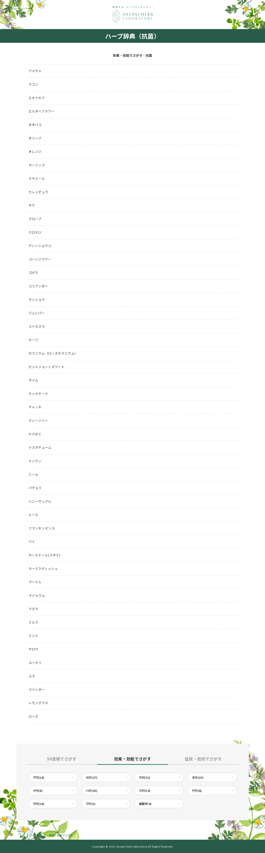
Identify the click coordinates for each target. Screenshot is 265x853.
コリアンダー (38, 286)
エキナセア (37, 97)
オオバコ (35, 124)
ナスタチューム (40, 447)
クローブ (35, 218)
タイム (33, 380)
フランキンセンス (42, 528)
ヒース (33, 514)
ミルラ (33, 622)
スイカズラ (37, 326)
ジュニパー (37, 312)
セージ (33, 339)
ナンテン (35, 460)
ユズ (32, 675)
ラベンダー (37, 689)
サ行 (144, 777)
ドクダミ (35, 434)
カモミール (37, 178)
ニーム (33, 474)
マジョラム (37, 595)
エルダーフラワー (42, 111)
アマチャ (35, 70)
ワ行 (91, 804)
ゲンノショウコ (40, 245)
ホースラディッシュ (43, 568)
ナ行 (38, 790)
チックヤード (38, 393)
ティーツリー (38, 420)
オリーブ (35, 138)
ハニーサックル (40, 501)
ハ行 (91, 790)
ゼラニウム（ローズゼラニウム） (53, 353)
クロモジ (35, 232)
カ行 (91, 777)
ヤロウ (33, 649)
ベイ (32, 541)
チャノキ (35, 406)
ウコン (33, 84)
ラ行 (38, 804)
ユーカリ (35, 662)
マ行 (144, 790)
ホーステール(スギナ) (45, 555)
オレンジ (35, 151)
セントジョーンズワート (47, 366)
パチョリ (35, 487)
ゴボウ (33, 272)
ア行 (38, 777)
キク (32, 205)
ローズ (33, 716)
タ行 (197, 777)
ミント (33, 635)
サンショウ (37, 299)
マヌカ (33, 608)
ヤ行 (197, 790)
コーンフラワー (40, 259)
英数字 (145, 804)
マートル (35, 581)
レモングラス (38, 702)
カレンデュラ (38, 191)
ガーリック (37, 165)
